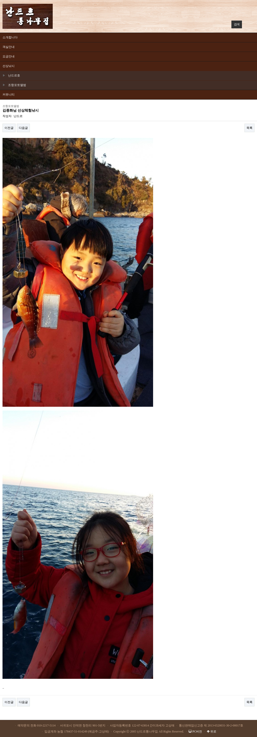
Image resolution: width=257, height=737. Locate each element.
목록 (249, 128)
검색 (235, 23)
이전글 (9, 128)
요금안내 (9, 56)
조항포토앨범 (14, 85)
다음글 (23, 128)
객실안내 (9, 47)
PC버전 (195, 731)
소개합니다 (10, 37)
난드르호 (11, 75)
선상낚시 (9, 66)
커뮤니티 (9, 94)
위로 (211, 731)
